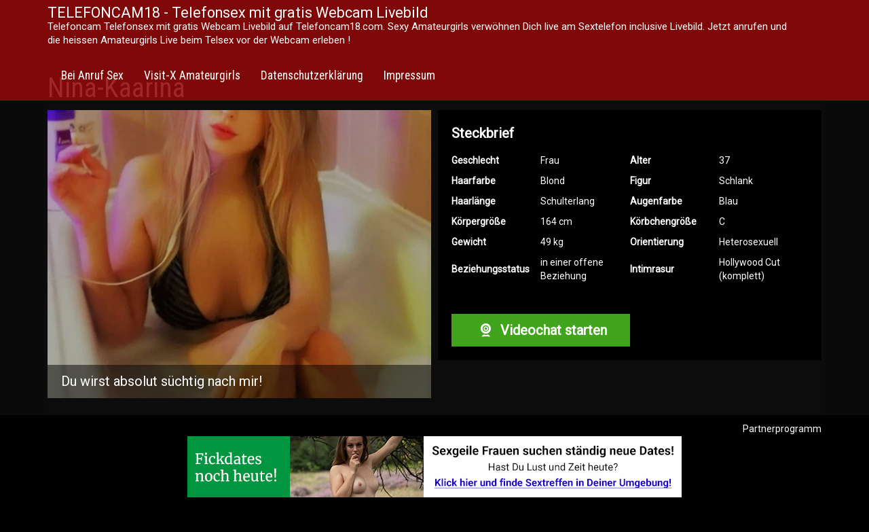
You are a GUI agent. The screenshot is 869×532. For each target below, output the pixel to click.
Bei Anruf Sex (92, 75)
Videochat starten (540, 330)
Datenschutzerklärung (312, 75)
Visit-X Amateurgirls (192, 75)
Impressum (409, 75)
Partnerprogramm (782, 428)
